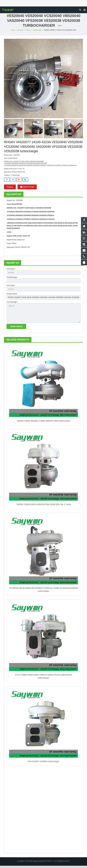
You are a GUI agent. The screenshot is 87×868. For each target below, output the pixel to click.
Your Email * (11, 288)
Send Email (27, 189)
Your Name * (11, 271)
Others (28, 32)
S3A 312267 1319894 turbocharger (43, 764)
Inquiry (10, 189)
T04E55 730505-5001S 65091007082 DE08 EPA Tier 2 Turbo (43, 507)
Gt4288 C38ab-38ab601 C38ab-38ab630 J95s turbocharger (43, 423)
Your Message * (12, 304)
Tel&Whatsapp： (12, 279)
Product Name (12, 296)
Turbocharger (37, 32)
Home (13, 32)
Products (20, 32)
